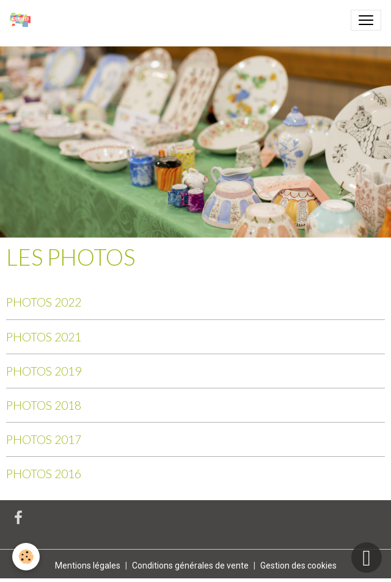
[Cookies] (26, 556)
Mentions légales (87, 565)
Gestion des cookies (298, 565)
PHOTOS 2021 (43, 337)
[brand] (22, 20)
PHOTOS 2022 (43, 302)
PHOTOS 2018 (43, 405)
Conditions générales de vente (190, 565)
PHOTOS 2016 (43, 474)
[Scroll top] (366, 557)
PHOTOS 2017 (43, 439)
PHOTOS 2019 (43, 371)
